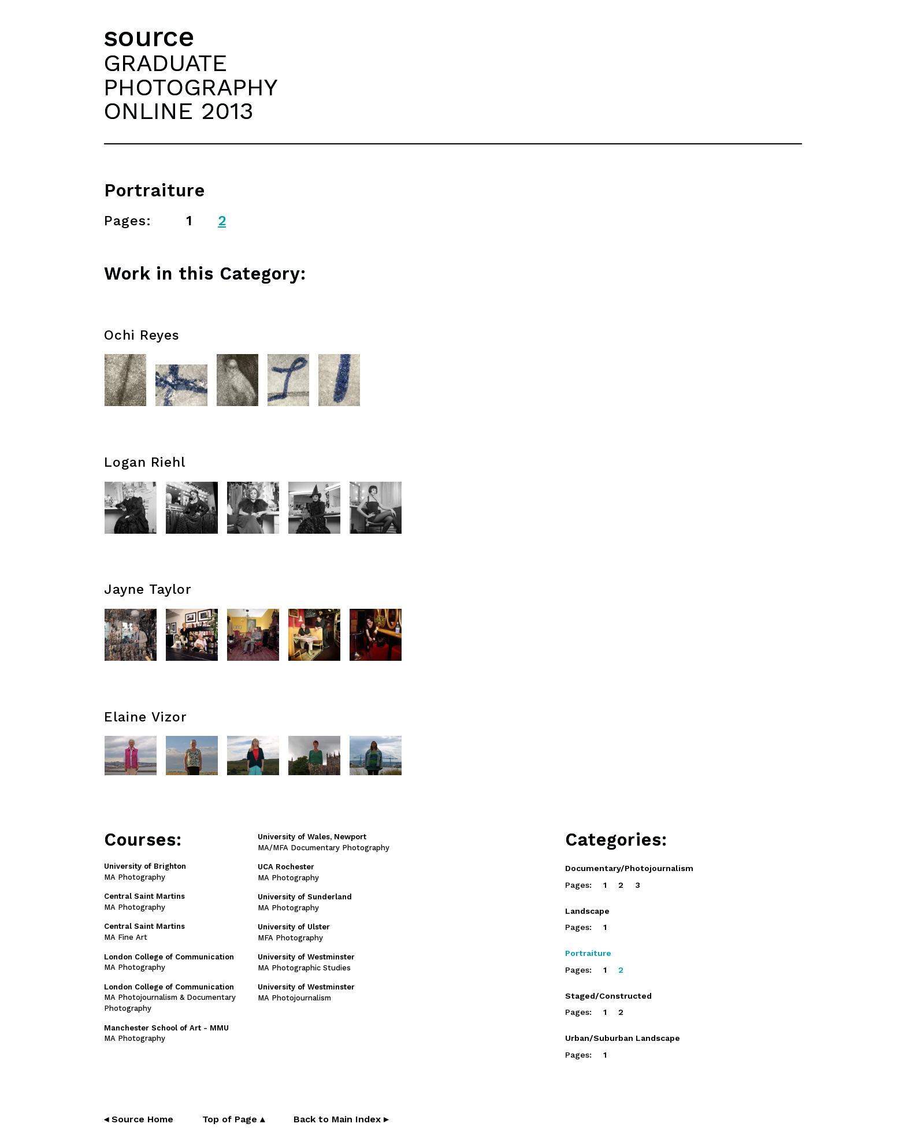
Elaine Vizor (145, 717)
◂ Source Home (138, 1119)
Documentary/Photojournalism (629, 868)
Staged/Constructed (608, 995)
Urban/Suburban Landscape (622, 1038)
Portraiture (588, 953)
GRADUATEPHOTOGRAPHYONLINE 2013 (190, 87)
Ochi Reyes (142, 335)
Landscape (587, 911)
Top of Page (233, 1119)
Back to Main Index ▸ (341, 1119)
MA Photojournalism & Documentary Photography (170, 998)
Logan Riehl (144, 462)
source (149, 36)
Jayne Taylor (148, 589)
